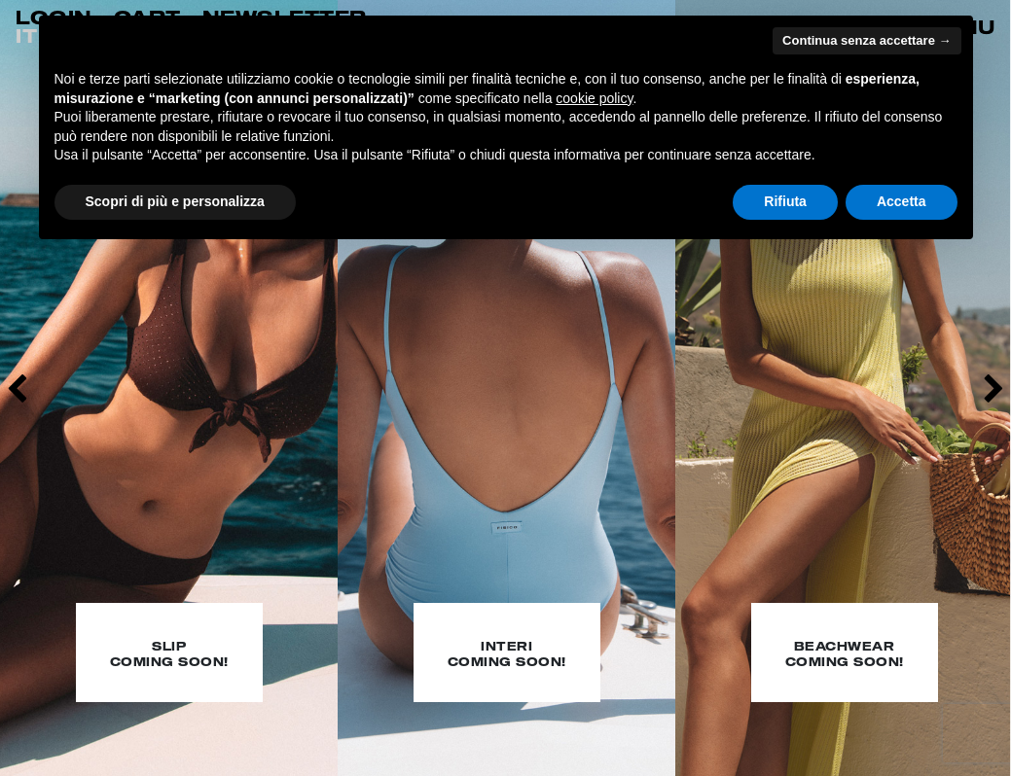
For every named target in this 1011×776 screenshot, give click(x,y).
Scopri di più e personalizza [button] (175, 201)
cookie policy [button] (594, 98)
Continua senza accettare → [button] (866, 40)
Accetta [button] (901, 201)
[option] (169, 388)
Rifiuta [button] (785, 201)
